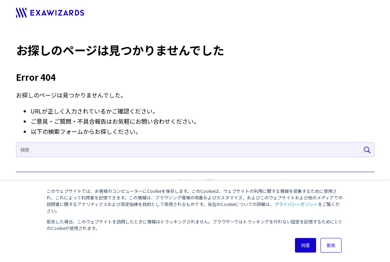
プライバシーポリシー (296, 204)
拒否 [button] (331, 245)
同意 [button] (305, 245)
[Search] (195, 149)
